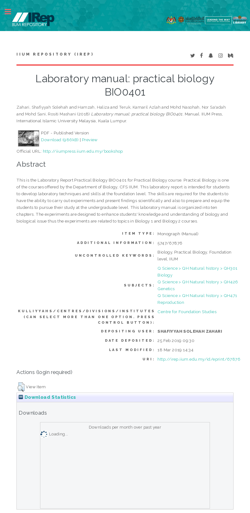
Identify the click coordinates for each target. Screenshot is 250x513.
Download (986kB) (60, 139)
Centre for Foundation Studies (186, 311)
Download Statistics (47, 397)
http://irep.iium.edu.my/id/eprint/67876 (198, 359)
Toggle (11, 11)
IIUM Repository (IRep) (54, 54)
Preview (90, 139)
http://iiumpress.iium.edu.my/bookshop (83, 151)
